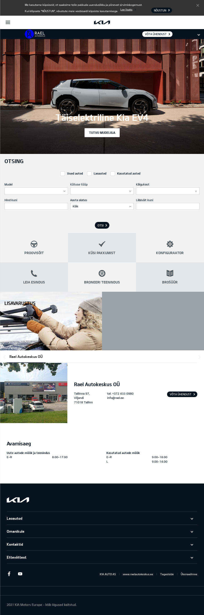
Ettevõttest (16, 557)
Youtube (20, 574)
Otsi (101, 225)
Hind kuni (10, 200)
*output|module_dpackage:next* (198, 357)
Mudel (8, 184)
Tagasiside (167, 574)
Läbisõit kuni (144, 200)
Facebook (9, 574)
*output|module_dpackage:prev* (5, 357)
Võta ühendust (156, 34)
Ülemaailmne (189, 574)
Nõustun (197, 5)
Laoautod (14, 518)
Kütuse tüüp (78, 184)
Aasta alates (78, 200)
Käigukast (142, 184)
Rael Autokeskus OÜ (26, 356)
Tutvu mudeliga (102, 132)
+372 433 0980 (123, 393)
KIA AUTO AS (108, 574)
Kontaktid (15, 544)
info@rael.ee (115, 398)
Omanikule (15, 531)
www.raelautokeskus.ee (138, 574)
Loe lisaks (126, 9)
